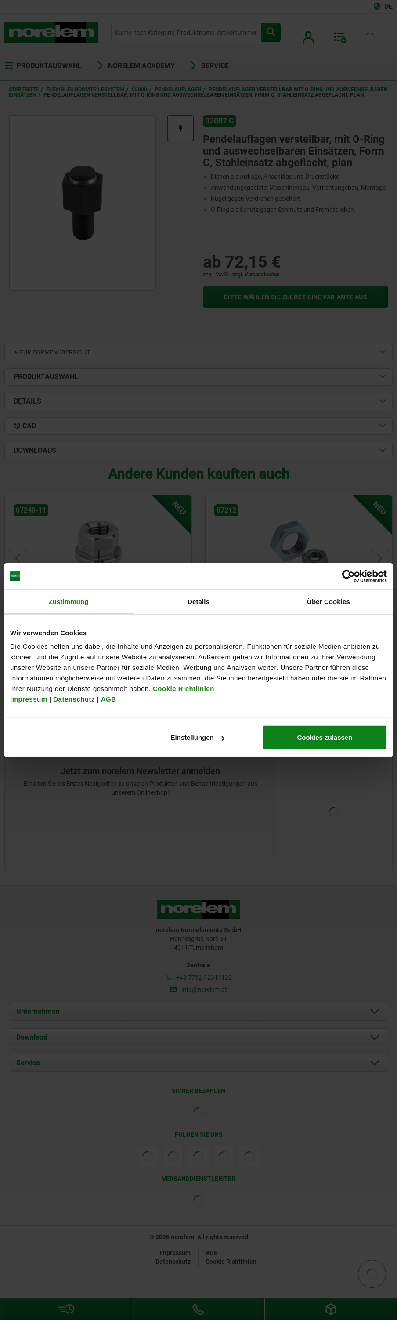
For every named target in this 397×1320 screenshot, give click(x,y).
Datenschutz (74, 699)
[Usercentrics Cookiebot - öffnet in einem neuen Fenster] (348, 575)
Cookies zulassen (324, 737)
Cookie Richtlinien (182, 688)
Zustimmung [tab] (69, 601)
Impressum (28, 699)
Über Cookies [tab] (328, 601)
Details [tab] (198, 601)
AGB (108, 699)
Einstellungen (197, 737)
